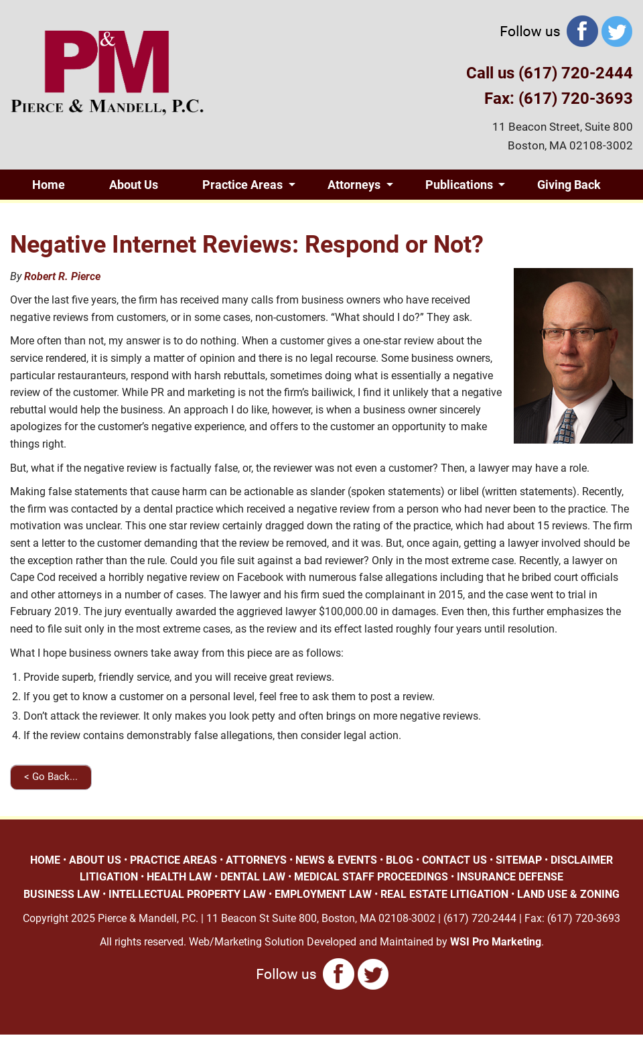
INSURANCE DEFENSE (510, 876)
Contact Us (130, 215)
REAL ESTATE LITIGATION (444, 894)
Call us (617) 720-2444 (549, 73)
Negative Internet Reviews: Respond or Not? (247, 244)
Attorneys (354, 185)
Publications (459, 185)
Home (48, 185)
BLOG (399, 860)
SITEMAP (519, 860)
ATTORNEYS (256, 860)
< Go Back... (51, 777)
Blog (44, 215)
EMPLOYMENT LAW (323, 894)
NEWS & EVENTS (336, 860)
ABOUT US (95, 860)
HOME (45, 860)
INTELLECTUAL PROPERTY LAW (187, 894)
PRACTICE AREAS (173, 860)
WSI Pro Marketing (495, 941)
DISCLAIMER (582, 860)
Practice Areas (242, 185)
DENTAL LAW (252, 876)
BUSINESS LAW (61, 894)
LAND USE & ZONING (568, 894)
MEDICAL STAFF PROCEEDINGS (371, 876)
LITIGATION (109, 876)
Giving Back (569, 185)
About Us (133, 185)
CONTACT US (454, 860)
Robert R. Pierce (62, 276)
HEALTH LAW (179, 876)
